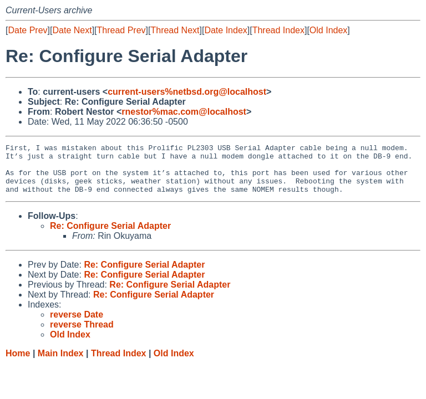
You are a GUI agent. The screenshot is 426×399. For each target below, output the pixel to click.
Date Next (72, 30)
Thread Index (278, 30)
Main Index (61, 363)
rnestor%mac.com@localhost (183, 111)
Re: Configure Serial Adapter (110, 236)
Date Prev (27, 30)
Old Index (328, 30)
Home (18, 363)
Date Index (225, 30)
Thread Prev (121, 30)
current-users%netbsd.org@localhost (187, 91)
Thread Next (174, 30)
